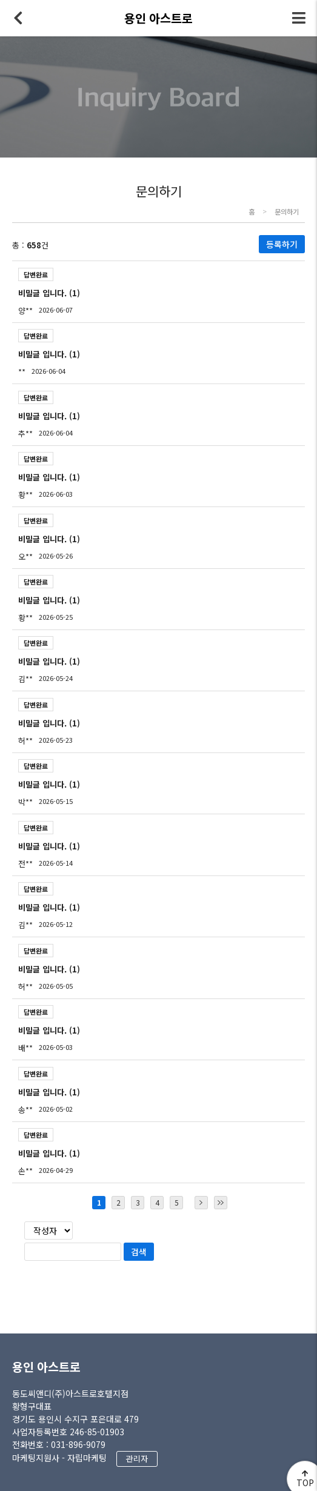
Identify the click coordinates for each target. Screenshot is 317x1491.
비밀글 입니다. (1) (49, 293)
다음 (201, 1202)
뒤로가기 (18, 18)
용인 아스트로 (46, 1366)
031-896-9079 (78, 1444)
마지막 (220, 1202)
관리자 (137, 1458)
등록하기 (282, 244)
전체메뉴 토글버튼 (299, 18)
